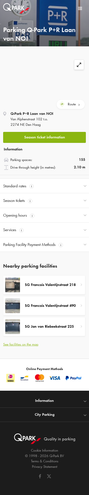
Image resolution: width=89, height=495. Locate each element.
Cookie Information (44, 450)
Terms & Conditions (44, 461)
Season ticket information (44, 137)
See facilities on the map (20, 344)
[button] (44, 136)
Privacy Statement (44, 466)
